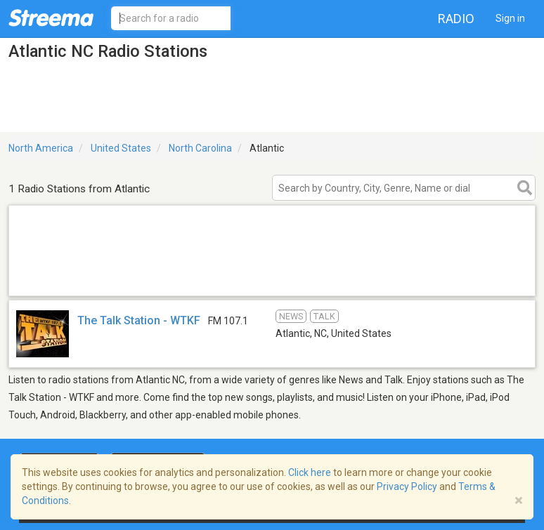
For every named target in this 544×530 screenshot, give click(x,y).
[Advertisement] (272, 278)
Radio (456, 18)
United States (121, 148)
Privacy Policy (407, 486)
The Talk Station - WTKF (138, 320)
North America (40, 148)
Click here (309, 472)
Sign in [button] (510, 18)
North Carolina (200, 148)
